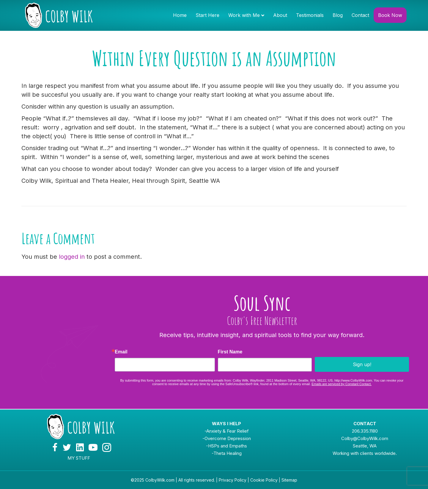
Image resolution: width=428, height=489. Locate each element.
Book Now (390, 15)
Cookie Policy (264, 479)
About (280, 15)
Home (180, 15)
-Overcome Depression (226, 438)
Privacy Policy (232, 479)
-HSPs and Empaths (226, 446)
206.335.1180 (365, 431)
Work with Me (244, 15)
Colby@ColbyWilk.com (364, 438)
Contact (360, 15)
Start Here (207, 15)
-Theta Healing (227, 453)
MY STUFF (78, 458)
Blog (338, 15)
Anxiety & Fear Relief (227, 431)
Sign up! (362, 364)
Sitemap (289, 479)
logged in (72, 256)
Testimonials (310, 15)
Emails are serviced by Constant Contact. (341, 384)
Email (121, 352)
